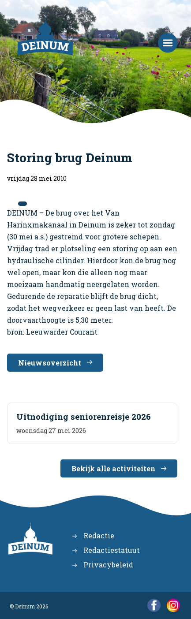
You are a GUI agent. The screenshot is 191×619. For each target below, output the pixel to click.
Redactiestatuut (111, 550)
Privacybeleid (108, 564)
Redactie (98, 535)
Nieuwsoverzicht (49, 362)
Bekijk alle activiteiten (113, 468)
